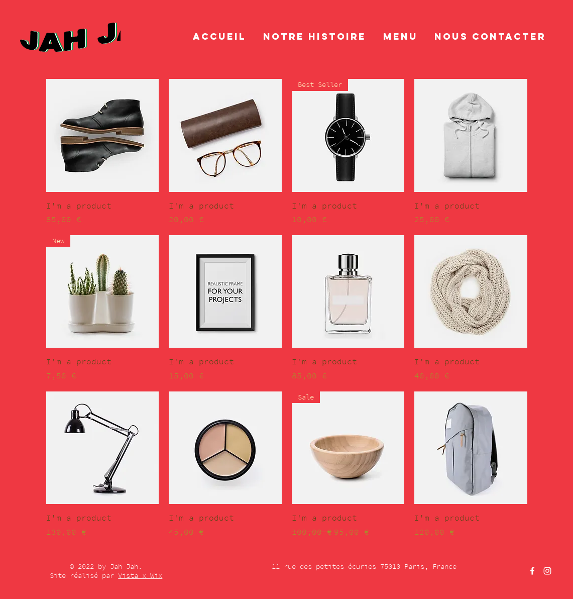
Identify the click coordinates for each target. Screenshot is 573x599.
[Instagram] (547, 571)
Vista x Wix (140, 575)
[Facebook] (532, 571)
